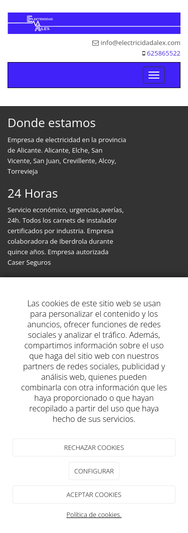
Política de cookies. (93, 514)
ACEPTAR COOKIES (94, 494)
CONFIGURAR (94, 470)
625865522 (163, 53)
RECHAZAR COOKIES (94, 447)
